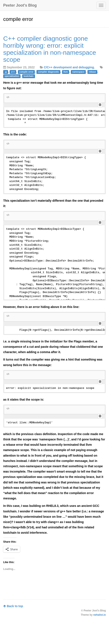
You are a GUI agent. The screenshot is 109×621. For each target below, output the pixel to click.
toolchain (29, 76)
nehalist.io (99, 614)
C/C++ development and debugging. (69, 67)
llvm (65, 71)
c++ (13, 71)
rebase (92, 71)
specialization (11, 76)
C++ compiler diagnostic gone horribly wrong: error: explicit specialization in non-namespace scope (49, 49)
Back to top (13, 606)
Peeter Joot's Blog (20, 5)
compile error (26, 71)
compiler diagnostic (48, 71)
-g (5, 71)
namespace (78, 71)
